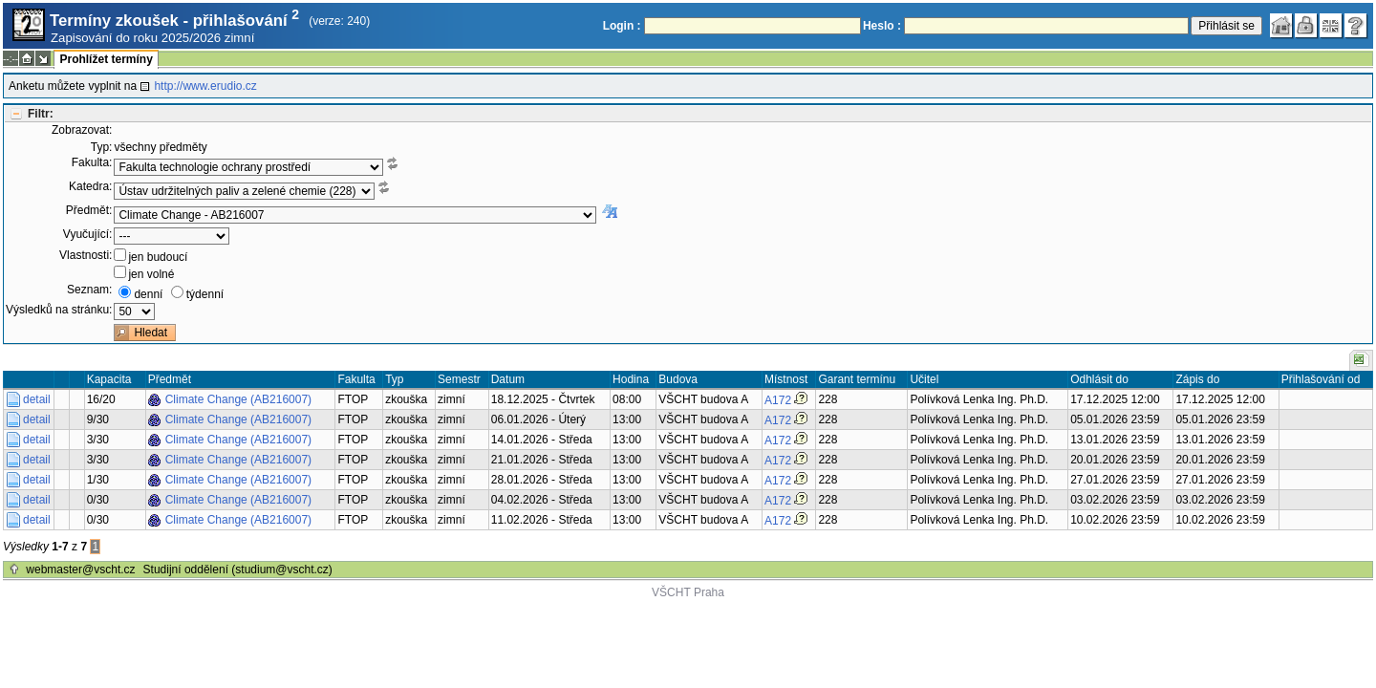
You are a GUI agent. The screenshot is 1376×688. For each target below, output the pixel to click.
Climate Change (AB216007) (238, 399)
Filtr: (41, 113)
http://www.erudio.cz (205, 86)
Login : (622, 25)
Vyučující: (88, 234)
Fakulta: (92, 162)
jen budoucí (157, 257)
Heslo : (882, 25)
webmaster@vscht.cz (80, 569)
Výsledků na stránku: (59, 309)
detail (37, 399)
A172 (777, 400)
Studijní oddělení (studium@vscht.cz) (238, 569)
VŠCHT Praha (688, 592)
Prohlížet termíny (105, 59)
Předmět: (89, 210)
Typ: (102, 147)
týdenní (205, 294)
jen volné (151, 274)
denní (148, 294)
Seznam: (89, 289)
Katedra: (90, 186)
